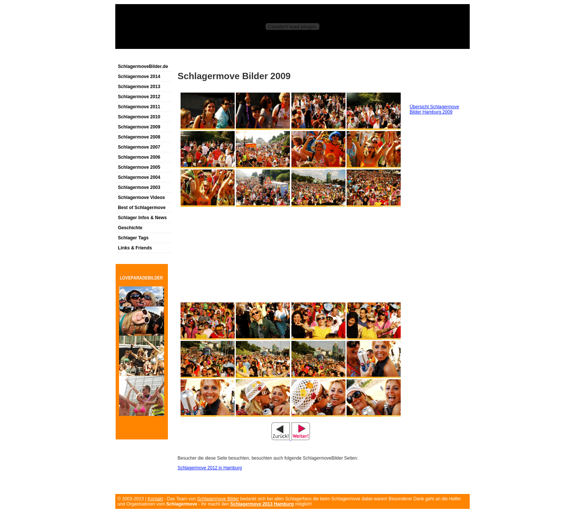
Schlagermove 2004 (139, 177)
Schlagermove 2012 (139, 96)
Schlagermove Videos (141, 197)
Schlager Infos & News (142, 217)
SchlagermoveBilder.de (143, 66)
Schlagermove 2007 (139, 147)
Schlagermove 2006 (139, 157)
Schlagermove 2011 (139, 106)
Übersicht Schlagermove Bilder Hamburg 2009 (434, 109)
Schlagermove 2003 (139, 187)
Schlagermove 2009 (139, 127)
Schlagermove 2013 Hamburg (262, 504)
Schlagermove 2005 (139, 167)
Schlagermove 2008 (139, 137)
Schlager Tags (133, 237)
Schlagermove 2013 (139, 86)
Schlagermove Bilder (218, 498)
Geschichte (130, 227)
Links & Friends (135, 248)
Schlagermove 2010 (139, 116)
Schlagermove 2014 (139, 76)
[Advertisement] (202, 57)
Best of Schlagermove (142, 207)
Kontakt (155, 498)
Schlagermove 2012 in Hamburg (210, 467)
